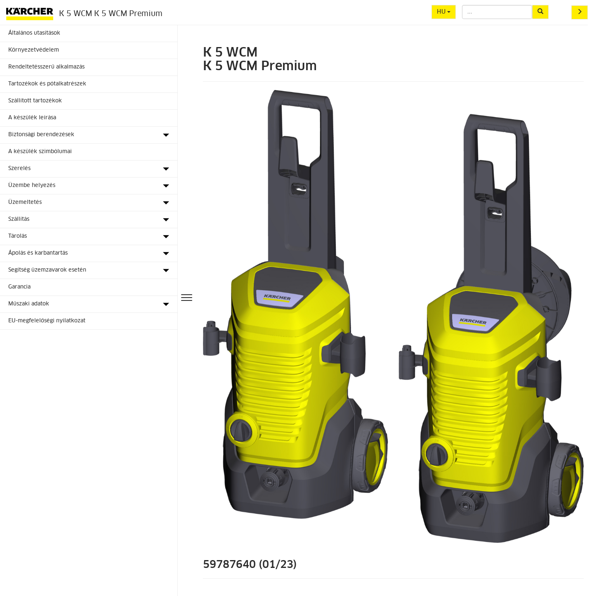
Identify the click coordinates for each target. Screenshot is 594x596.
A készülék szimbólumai (40, 151)
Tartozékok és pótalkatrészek (47, 84)
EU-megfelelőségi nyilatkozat (46, 321)
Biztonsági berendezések (41, 134)
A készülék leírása (32, 118)
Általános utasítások (34, 33)
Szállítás (18, 219)
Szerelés (19, 168)
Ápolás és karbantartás (38, 253)
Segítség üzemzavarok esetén (47, 270)
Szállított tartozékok (35, 101)
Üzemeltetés (25, 202)
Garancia (19, 287)
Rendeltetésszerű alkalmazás (46, 67)
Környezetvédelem (33, 50)
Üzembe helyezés (31, 185)
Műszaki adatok (28, 304)
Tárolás (17, 236)
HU (443, 12)
